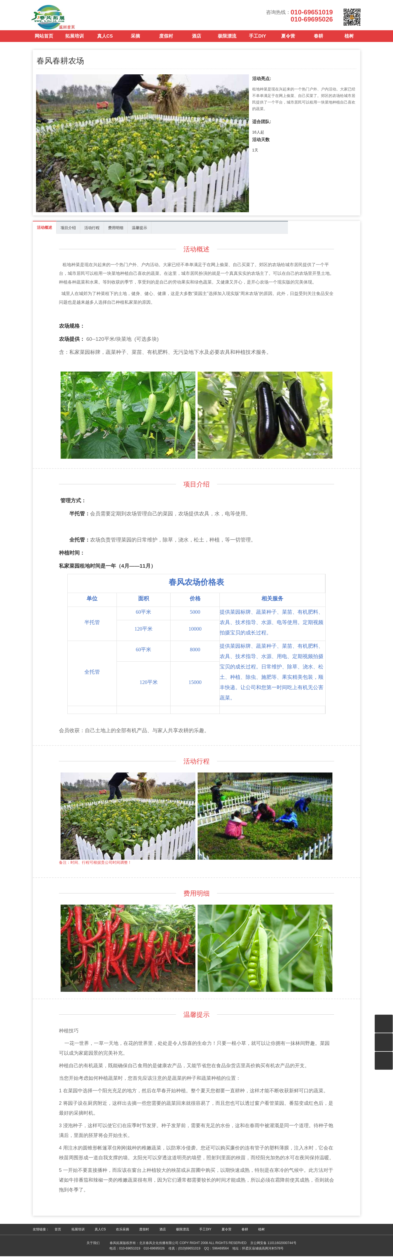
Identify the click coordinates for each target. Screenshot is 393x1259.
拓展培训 (74, 40)
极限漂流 (227, 40)
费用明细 (115, 230)
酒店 (196, 40)
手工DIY (257, 40)
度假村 (166, 40)
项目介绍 (68, 230)
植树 (349, 40)
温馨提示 (139, 230)
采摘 (135, 40)
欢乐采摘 (122, 1232)
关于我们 (93, 1246)
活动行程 (92, 230)
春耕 (318, 40)
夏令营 (288, 40)
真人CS (105, 40)
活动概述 (44, 230)
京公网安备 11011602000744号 (273, 1246)
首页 (58, 1232)
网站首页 (44, 40)
